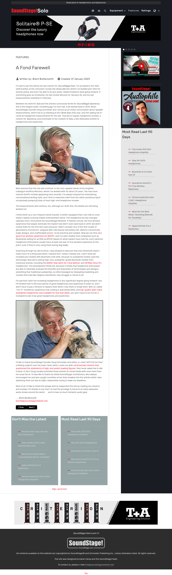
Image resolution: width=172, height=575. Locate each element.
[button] (123, 49)
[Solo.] (29, 10)
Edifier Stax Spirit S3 (56, 263)
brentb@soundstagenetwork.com (32, 401)
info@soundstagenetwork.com (99, 565)
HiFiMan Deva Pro (93, 263)
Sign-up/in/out (59, 489)
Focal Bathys (73, 263)
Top (86, 573)
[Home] (93, 11)
